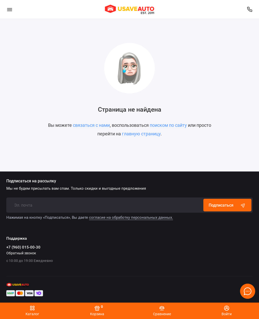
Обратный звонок (21, 253)
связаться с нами (91, 125)
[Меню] (9, 9)
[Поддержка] (249, 9)
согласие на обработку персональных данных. (131, 217)
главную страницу (141, 133)
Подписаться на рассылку (31, 181)
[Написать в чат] (247, 291)
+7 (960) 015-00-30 (23, 247)
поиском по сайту (168, 125)
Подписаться (227, 205)
